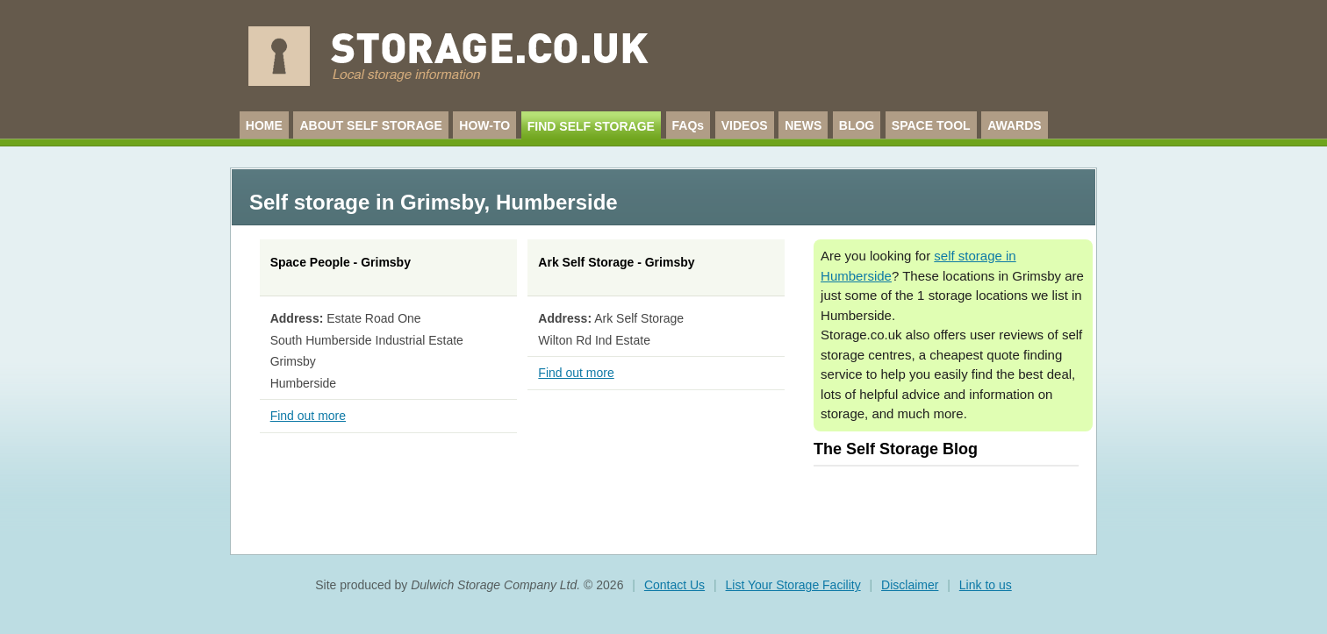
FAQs (688, 125)
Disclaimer (909, 585)
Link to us (985, 585)
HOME (264, 125)
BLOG (856, 125)
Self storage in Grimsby (366, 202)
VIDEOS (744, 125)
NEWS (803, 125)
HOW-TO (484, 125)
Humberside (557, 202)
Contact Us (674, 585)
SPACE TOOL (931, 125)
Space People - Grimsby (340, 262)
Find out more (308, 416)
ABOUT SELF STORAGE (370, 125)
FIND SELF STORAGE (591, 126)
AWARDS (1014, 125)
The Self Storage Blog (896, 449)
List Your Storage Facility (793, 585)
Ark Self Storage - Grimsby (616, 262)
